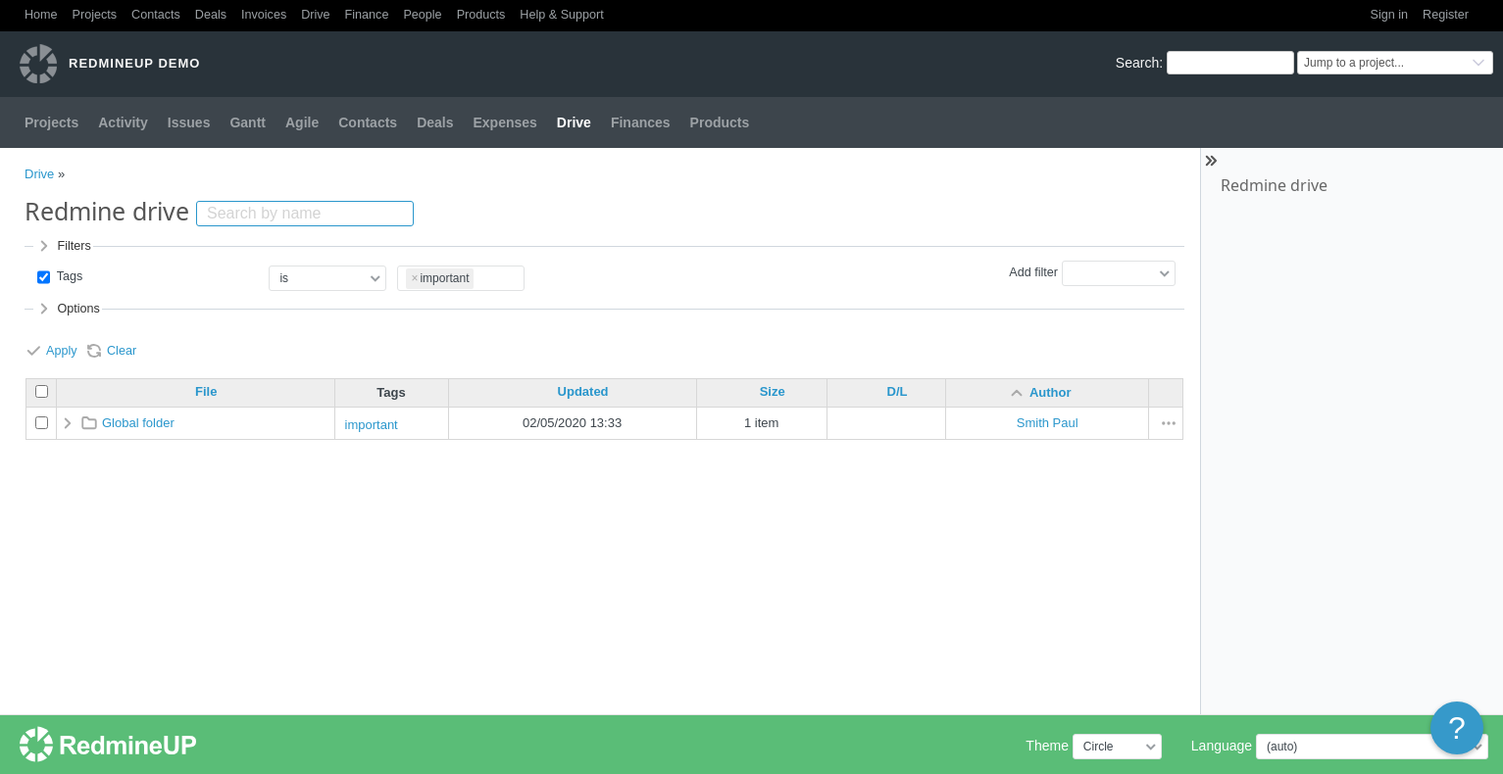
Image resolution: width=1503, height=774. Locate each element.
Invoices (263, 15)
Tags (67, 276)
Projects (95, 15)
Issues (189, 122)
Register (1446, 15)
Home (41, 15)
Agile (302, 122)
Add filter (1033, 272)
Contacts (155, 15)
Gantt (247, 122)
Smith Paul (1047, 422)
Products (481, 15)
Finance (367, 15)
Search (1137, 63)
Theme (1047, 745)
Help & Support (561, 15)
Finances (641, 122)
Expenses (504, 122)
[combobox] (461, 279)
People (422, 15)
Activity (123, 122)
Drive (315, 15)
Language (1221, 745)
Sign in (1390, 15)
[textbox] (480, 275)
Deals (210, 15)
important (371, 424)
